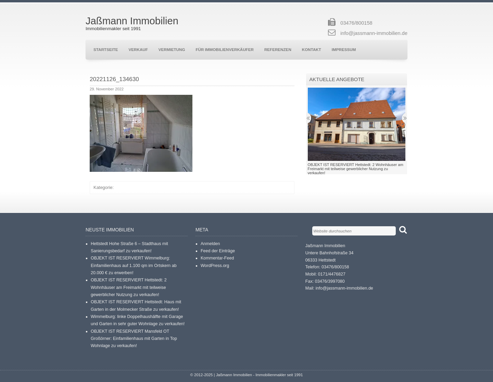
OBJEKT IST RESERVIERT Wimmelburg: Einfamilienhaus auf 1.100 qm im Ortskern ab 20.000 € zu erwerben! (134, 265)
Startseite (105, 49)
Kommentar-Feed (217, 258)
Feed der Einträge (218, 251)
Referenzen (277, 49)
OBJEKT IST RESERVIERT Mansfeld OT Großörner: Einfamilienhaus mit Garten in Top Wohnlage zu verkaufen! (134, 338)
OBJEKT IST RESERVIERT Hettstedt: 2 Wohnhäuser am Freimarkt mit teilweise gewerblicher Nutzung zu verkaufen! (129, 287)
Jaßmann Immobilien (132, 20)
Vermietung (172, 49)
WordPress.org (215, 265)
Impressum (344, 49)
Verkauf (138, 49)
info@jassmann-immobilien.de (373, 33)
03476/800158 (356, 23)
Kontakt (311, 49)
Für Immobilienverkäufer (224, 49)
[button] (141, 133)
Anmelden (210, 243)
